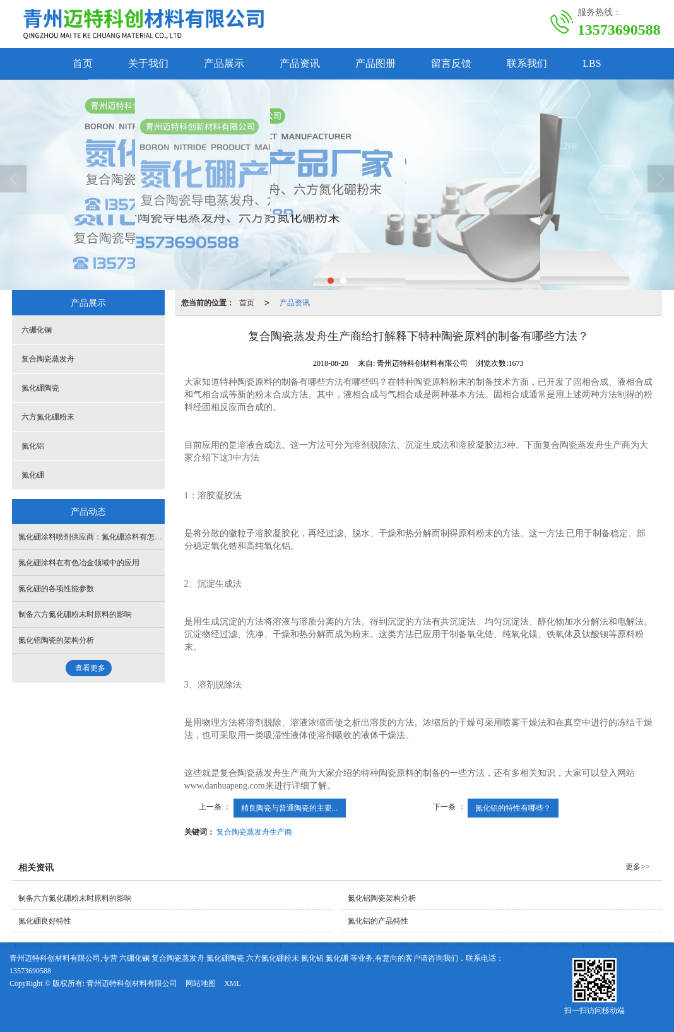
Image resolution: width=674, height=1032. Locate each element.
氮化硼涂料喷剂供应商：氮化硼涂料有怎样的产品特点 (109, 536)
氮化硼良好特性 (44, 921)
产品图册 (375, 63)
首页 (83, 63)
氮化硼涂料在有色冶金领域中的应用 (78, 562)
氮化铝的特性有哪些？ (513, 808)
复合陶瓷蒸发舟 (47, 359)
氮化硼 (32, 475)
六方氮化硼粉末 (47, 417)
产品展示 (224, 63)
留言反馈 (451, 63)
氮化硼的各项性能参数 (56, 588)
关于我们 (148, 63)
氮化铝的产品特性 (378, 921)
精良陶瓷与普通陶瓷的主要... (289, 808)
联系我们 (527, 63)
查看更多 (90, 668)
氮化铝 (32, 446)
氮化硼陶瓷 (40, 388)
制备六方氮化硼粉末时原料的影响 (75, 614)
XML (232, 983)
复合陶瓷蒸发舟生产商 (254, 832)
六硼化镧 (36, 329)
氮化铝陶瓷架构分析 (382, 898)
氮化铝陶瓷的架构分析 (56, 640)
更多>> (637, 866)
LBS (591, 63)
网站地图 (201, 983)
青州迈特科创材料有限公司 (131, 983)
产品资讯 (300, 63)
